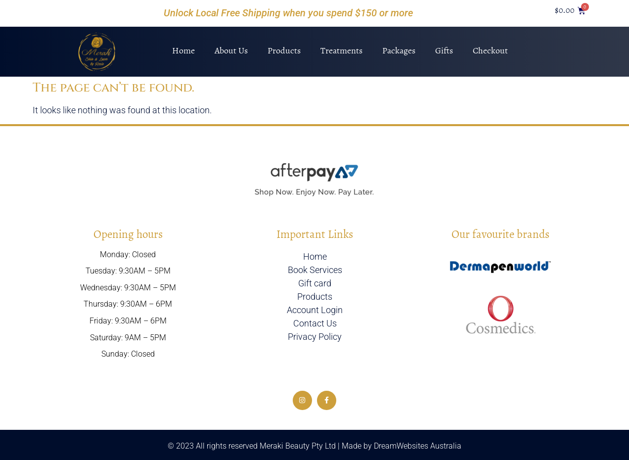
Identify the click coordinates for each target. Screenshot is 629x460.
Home (183, 50)
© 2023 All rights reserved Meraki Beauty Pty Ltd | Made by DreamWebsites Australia (314, 446)
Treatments (341, 50)
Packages (398, 50)
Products (284, 50)
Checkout (490, 50)
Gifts (444, 50)
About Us (231, 50)
